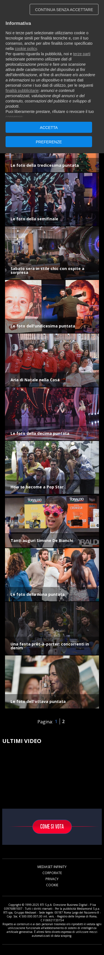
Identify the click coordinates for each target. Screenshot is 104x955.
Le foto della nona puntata (38, 594)
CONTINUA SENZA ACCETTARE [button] (64, 9)
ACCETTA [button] (49, 127)
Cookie (52, 885)
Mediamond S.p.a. (88, 909)
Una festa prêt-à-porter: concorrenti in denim (50, 645)
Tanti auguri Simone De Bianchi (42, 540)
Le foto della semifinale (34, 218)
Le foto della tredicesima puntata (45, 165)
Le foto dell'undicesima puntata (43, 326)
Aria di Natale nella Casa (35, 379)
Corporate (52, 873)
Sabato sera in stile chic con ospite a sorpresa (47, 270)
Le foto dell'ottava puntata (38, 701)
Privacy (52, 879)
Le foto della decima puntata (40, 433)
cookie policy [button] (26, 48)
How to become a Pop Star (37, 487)
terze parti (81, 54)
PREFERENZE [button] (49, 142)
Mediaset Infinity (52, 866)
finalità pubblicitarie (22, 90)
